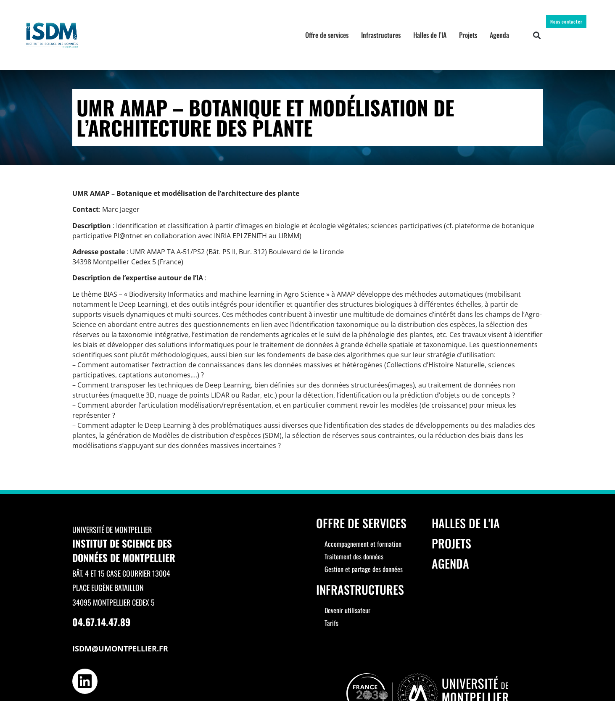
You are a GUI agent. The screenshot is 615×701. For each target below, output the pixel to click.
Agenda (499, 35)
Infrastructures (381, 35)
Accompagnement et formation (363, 544)
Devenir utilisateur (347, 610)
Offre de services (326, 35)
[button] (537, 35)
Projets (468, 35)
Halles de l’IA (429, 35)
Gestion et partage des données (364, 569)
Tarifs (331, 623)
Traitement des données (354, 556)
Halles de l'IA (466, 523)
